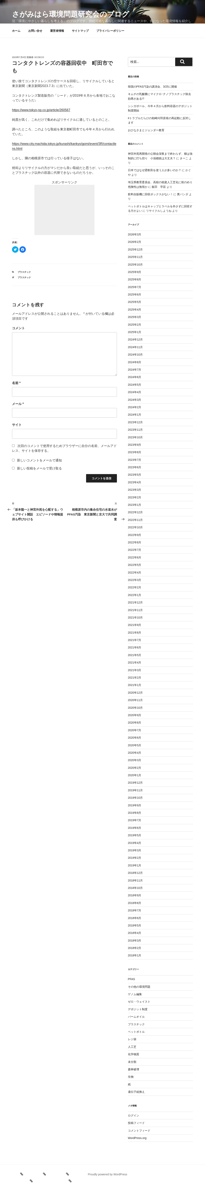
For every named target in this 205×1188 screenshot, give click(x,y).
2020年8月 (134, 722)
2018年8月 (134, 903)
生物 (131, 1076)
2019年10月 (135, 797)
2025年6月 (134, 294)
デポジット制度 (138, 1009)
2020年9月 (134, 715)
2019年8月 (134, 812)
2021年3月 (134, 670)
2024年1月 (134, 414)
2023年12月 (135, 422)
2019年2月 (134, 857)
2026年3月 (134, 234)
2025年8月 (134, 279)
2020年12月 (135, 692)
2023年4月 (134, 482)
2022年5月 (134, 564)
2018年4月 (134, 932)
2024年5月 (134, 384)
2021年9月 (134, 625)
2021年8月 (134, 632)
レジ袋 (132, 1039)
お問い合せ (35, 30)
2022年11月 (135, 519)
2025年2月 (134, 324)
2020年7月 (134, 730)
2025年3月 (134, 317)
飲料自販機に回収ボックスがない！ (150, 194)
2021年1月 (134, 685)
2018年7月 (134, 910)
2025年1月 (134, 332)
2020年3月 (134, 760)
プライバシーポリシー (110, 30)
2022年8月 (134, 542)
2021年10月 (135, 617)
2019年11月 (135, 790)
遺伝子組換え (136, 1091)
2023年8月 (134, 452)
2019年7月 (134, 820)
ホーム (16, 30)
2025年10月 (135, 264)
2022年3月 (134, 580)
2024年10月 (135, 354)
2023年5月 (134, 474)
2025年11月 (135, 257)
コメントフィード (139, 1130)
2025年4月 (134, 309)
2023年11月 (135, 429)
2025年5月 (134, 302)
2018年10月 (135, 887)
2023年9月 (134, 444)
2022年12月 (135, 512)
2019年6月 (134, 827)
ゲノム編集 (135, 994)
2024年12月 (135, 339)
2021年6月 (134, 647)
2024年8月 (134, 362)
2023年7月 (134, 459)
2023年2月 (134, 497)
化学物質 (133, 1054)
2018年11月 (135, 880)
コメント (18, 328)
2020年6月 (134, 737)
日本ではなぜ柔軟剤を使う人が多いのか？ (154, 170)
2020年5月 (134, 745)
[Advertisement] (64, 210)
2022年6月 (134, 557)
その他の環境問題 (139, 986)
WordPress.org (137, 1138)
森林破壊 (133, 1069)
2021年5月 (134, 655)
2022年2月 (134, 587)
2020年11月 (135, 700)
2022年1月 (134, 595)
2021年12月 (135, 602)
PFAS (131, 979)
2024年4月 (134, 392)
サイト (17, 424)
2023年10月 (135, 437)
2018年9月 (134, 895)
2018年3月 (134, 940)
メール (18, 404)
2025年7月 (134, 287)
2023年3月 (134, 489)
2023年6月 (134, 467)
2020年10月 (135, 707)
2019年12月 (135, 782)
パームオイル (136, 1016)
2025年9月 (134, 272)
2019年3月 (134, 850)
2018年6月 (134, 918)
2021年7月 (134, 640)
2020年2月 (134, 767)
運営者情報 (57, 30)
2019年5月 (134, 835)
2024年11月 (135, 347)
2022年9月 (134, 535)
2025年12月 (135, 249)
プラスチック (24, 272)
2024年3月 (134, 399)
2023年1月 (134, 504)
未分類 (132, 1061)
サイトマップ (80, 30)
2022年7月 (134, 549)
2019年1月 (134, 865)
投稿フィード (136, 1123)
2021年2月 (134, 677)
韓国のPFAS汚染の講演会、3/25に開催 (152, 86)
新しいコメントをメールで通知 (39, 460)
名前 (16, 383)
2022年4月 (134, 572)
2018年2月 (134, 948)
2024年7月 (134, 369)
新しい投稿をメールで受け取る (39, 468)
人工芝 (132, 1046)
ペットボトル (136, 1031)
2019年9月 (134, 805)
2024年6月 (134, 377)
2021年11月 (135, 610)
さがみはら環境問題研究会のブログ (70, 14)
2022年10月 (135, 527)
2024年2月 (134, 407)
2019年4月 (134, 842)
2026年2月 (134, 241)
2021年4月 (134, 662)
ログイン (133, 1115)
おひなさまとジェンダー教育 (146, 130)
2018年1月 (134, 955)
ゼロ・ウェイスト (139, 1001)
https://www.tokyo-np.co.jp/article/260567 (41, 110)
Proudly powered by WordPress (107, 1174)
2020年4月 (134, 752)
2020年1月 (134, 775)
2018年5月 (134, 925)
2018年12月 (135, 872)
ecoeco (39, 57)
